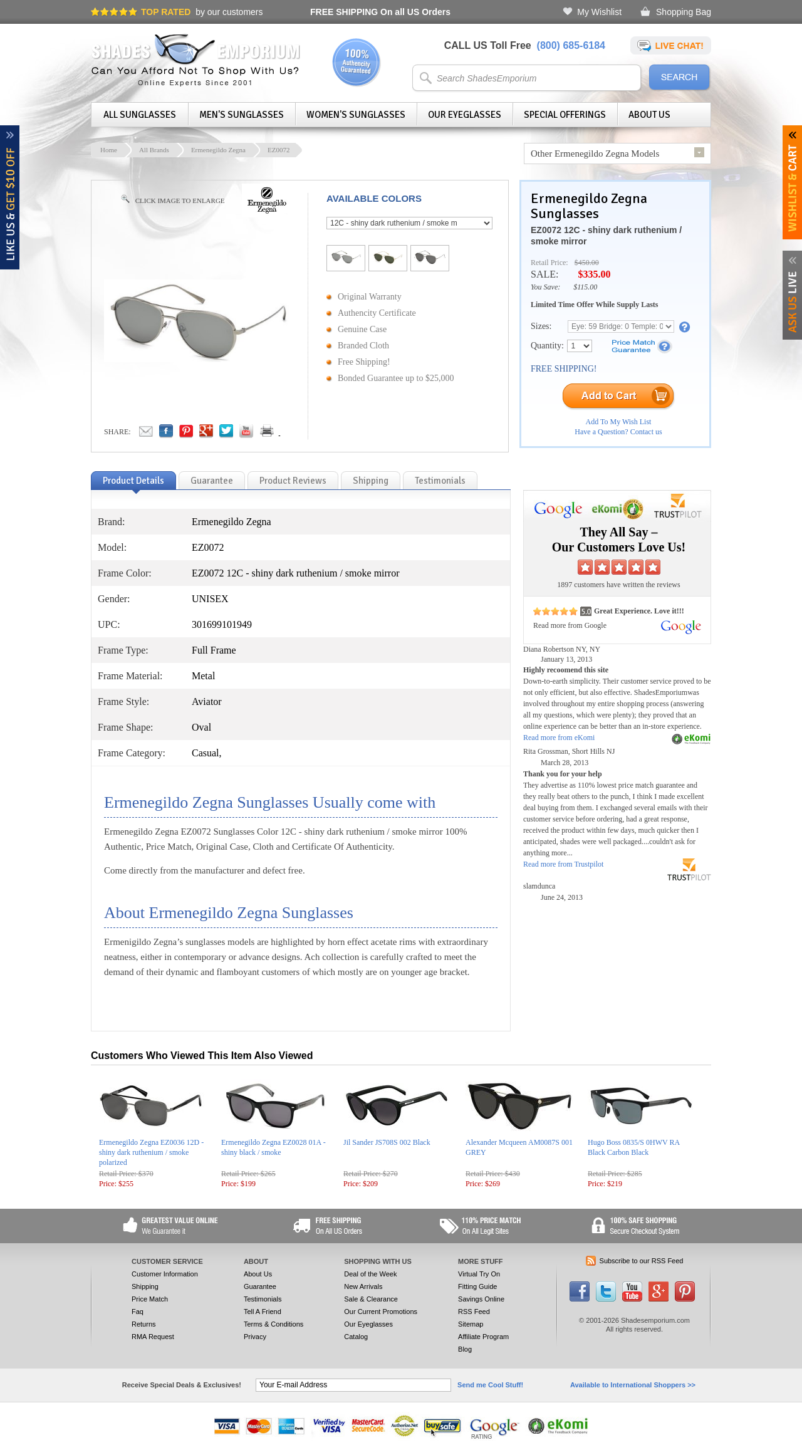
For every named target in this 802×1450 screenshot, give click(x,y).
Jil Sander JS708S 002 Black (386, 1142)
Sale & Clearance (371, 1299)
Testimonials (263, 1299)
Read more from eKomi (559, 737)
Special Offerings (565, 114)
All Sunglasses (139, 114)
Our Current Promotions (380, 1311)
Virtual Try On (479, 1274)
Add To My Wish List (619, 421)
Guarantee (260, 1286)
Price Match (150, 1299)
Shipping (145, 1286)
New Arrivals (363, 1286)
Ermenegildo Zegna (218, 150)
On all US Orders (380, 12)
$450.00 (587, 262)
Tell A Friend (262, 1311)
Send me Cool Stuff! (490, 1385)
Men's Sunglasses (241, 114)
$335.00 (594, 274)
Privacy (255, 1336)
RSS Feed (474, 1311)
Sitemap (470, 1324)
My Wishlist (599, 12)
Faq (137, 1311)
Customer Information (165, 1274)
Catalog (356, 1336)
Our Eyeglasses (464, 114)
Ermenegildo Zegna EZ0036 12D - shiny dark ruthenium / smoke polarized (151, 1152)
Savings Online (481, 1299)
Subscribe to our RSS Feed (642, 1261)
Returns (144, 1324)
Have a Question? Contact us (618, 431)
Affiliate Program (483, 1336)
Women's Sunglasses (355, 114)
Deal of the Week (370, 1274)
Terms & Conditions (273, 1324)
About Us (649, 114)
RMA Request (153, 1336)
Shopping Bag (683, 12)
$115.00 (585, 287)
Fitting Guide (477, 1286)
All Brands (154, 150)
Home (108, 150)
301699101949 (222, 624)
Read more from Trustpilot (563, 864)
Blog (465, 1349)
